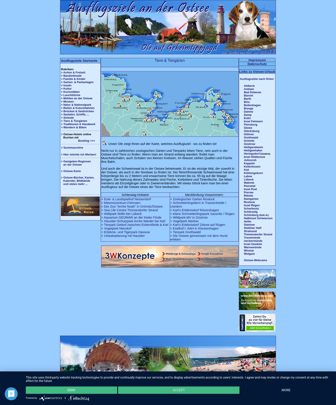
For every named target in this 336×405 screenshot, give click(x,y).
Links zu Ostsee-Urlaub (257, 71)
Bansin (248, 95)
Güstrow (249, 144)
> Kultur (66, 88)
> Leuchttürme (70, 95)
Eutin (247, 118)
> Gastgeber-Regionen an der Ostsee (77, 163)
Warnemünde (252, 247)
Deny (71, 390)
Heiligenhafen (253, 150)
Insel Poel (250, 189)
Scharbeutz (251, 208)
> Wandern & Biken (73, 127)
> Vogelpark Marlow (184, 221)
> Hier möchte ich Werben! (78, 154)
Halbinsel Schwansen (258, 218)
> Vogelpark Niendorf (116, 228)
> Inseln (66, 85)
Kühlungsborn (253, 173)
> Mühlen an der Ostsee (76, 98)
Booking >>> (78, 140)
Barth (247, 98)
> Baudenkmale (71, 75)
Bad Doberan (252, 92)
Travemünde (252, 237)
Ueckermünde (253, 240)
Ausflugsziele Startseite (79, 60)
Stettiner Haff (252, 228)
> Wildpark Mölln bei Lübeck (121, 214)
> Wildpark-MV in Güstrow (189, 217)
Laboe (248, 176)
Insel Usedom (253, 244)
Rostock (249, 202)
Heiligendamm (253, 147)
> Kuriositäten (70, 91)
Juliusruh (250, 160)
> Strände (67, 117)
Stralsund (250, 231)
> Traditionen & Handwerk (78, 124)
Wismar (249, 250)
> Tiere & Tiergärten (74, 121)
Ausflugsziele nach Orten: (257, 79)
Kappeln (249, 163)
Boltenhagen (252, 105)
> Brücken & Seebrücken (77, 111)
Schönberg (251, 215)
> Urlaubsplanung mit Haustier (123, 235)
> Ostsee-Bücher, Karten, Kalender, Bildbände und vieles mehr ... (77, 181)
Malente (249, 182)
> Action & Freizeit (73, 72)
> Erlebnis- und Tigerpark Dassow (125, 232)
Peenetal (249, 186)
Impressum (257, 60)
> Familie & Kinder (73, 79)
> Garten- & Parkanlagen (77, 82)
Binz (247, 102)
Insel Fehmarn (253, 121)
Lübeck (249, 179)
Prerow (248, 192)
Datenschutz (257, 64)
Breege (248, 108)
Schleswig (251, 211)
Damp (248, 114)
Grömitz (249, 140)
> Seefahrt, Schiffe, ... (75, 114)
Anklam (249, 89)
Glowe (248, 127)
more (286, 390)
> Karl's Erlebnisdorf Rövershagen (194, 210)
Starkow (249, 224)
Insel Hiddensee (254, 156)
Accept (179, 390)
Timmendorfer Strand (258, 234)
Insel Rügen (252, 205)
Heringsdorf (252, 153)
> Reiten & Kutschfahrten (78, 108)
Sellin (247, 221)
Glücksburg (251, 131)
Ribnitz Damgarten (251, 197)
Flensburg (250, 124)
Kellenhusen (252, 166)
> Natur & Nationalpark (76, 104)
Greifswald (251, 137)
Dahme (248, 111)
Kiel (246, 169)
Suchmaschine (73, 147)
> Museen (67, 101)
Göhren (249, 134)
